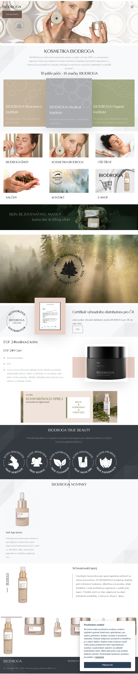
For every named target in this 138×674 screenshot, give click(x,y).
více (77, 329)
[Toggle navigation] (132, 6)
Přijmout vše (107, 665)
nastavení (99, 657)
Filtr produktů (12, 14)
